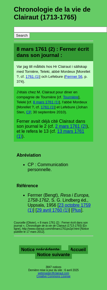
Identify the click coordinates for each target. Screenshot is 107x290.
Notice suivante (53, 254)
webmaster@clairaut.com (53, 273)
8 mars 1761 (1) (46, 102)
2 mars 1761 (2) (71, 126)
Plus (76, 210)
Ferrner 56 (73, 76)
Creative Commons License (53, 276)
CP (28, 112)
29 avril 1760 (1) (53, 210)
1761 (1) (33, 76)
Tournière (71, 97)
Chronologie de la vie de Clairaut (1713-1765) (52, 13)
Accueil (78, 249)
